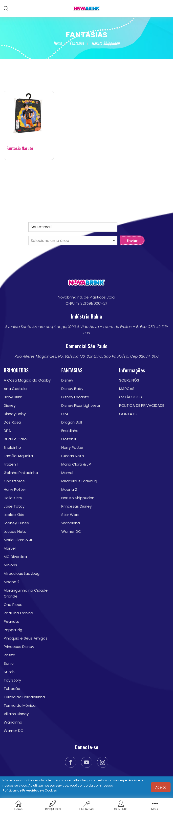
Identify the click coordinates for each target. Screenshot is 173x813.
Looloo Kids (14, 514)
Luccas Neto (15, 531)
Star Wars (70, 514)
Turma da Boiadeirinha (24, 697)
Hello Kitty (13, 497)
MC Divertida (15, 556)
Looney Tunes (16, 523)
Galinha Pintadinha (21, 472)
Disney (10, 405)
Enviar (132, 240)
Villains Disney (16, 713)
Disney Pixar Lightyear (80, 405)
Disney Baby (15, 413)
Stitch (9, 671)
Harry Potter (15, 489)
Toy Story (12, 680)
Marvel (10, 548)
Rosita (9, 655)
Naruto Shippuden (77, 497)
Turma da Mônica (20, 705)
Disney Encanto (75, 397)
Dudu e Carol (15, 439)
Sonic (9, 663)
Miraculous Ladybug (22, 573)
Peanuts (11, 621)
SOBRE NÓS (129, 380)
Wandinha (13, 722)
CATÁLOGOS (130, 397)
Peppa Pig (13, 629)
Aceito (160, 787)
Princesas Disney (19, 646)
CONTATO (128, 413)
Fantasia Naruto (19, 148)
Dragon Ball (71, 422)
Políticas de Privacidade (22, 790)
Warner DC (13, 730)
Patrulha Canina (18, 613)
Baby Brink (13, 397)
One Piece (13, 604)
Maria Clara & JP (18, 539)
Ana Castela (15, 388)
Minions (10, 565)
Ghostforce (14, 481)
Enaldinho (12, 447)
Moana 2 (11, 581)
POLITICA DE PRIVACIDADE (141, 405)
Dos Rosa (12, 422)
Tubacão (12, 688)
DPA (7, 430)
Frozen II (11, 464)
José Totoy (14, 506)
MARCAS (126, 388)
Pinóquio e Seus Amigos (25, 638)
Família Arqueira (18, 455)
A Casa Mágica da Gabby (27, 380)
